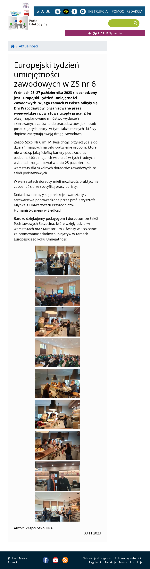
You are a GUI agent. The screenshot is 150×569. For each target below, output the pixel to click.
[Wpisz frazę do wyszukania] (121, 23)
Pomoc (123, 562)
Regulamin (95, 562)
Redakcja (110, 562)
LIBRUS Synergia (105, 33)
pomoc (118, 11)
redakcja (134, 11)
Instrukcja (136, 562)
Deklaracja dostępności (97, 558)
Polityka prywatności (128, 558)
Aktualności (28, 46)
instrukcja (98, 11)
